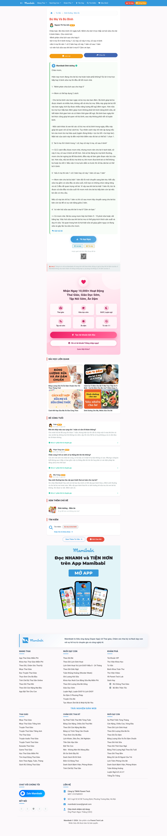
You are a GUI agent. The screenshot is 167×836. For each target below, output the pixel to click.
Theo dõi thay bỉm (115, 753)
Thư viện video (113, 673)
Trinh (57, 424)
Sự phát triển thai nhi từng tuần (77, 720)
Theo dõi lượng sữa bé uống (75, 684)
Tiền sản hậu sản (70, 742)
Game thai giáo (25, 750)
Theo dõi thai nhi (26, 684)
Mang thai (41, 3)
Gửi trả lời (57, 231)
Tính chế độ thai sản (72, 768)
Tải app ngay (83, 239)
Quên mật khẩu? (83, 349)
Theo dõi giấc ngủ (71, 669)
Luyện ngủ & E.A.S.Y (115, 772)
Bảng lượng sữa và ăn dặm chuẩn (121, 738)
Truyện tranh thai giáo (28, 742)
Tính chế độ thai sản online (31, 680)
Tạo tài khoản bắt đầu (83, 335)
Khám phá (68, 3)
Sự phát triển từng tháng (118, 720)
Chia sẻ (100, 55)
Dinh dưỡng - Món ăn (72, 13)
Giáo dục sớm (69, 688)
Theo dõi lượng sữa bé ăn (118, 731)
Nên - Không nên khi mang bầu (76, 750)
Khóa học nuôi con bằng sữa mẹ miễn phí (81, 680)
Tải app (129, 3)
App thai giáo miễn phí (29, 658)
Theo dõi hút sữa (114, 742)
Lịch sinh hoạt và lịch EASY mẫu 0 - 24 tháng (82, 665)
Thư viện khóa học (115, 662)
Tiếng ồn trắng (113, 776)
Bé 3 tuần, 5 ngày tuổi (59, 477)
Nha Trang (59, 475)
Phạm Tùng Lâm (61, 450)
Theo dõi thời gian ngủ (117, 746)
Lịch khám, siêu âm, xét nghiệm (76, 738)
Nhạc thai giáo (25, 669)
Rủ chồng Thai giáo (119, 684)
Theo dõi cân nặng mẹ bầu (30, 688)
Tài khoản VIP (113, 658)
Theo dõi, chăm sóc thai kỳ (30, 665)
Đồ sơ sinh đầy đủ (71, 753)
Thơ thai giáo (25, 735)
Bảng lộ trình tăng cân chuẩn (76, 731)
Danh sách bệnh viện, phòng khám (77, 765)
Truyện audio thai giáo (28, 738)
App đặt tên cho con (28, 691)
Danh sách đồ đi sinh (72, 757)
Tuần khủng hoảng (115, 768)
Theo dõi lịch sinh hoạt (73, 662)
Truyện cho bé (69, 699)
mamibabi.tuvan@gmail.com (80, 804)
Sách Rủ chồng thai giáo (29, 765)
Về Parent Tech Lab (115, 677)
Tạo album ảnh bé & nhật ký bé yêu (78, 703)
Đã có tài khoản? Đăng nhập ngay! (83, 343)
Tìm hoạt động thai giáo (29, 757)
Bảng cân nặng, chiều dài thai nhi (77, 724)
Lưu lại (66, 56)
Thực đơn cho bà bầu (28, 677)
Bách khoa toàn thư (115, 669)
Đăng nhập (141, 3)
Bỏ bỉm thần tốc (118, 688)
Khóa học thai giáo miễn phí (31, 662)
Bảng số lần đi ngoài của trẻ (119, 757)
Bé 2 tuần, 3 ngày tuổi (59, 427)
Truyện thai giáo (26, 727)
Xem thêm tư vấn (74, 539)
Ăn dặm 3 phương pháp (73, 695)
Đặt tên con (68, 746)
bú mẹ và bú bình (70, 527)
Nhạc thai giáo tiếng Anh (30, 724)
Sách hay (111, 680)
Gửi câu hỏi (96, 539)
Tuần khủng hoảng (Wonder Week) (77, 673)
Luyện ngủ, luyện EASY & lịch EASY (78, 691)
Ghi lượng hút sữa (71, 677)
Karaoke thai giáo (26, 746)
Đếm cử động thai (71, 761)
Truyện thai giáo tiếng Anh (30, 731)
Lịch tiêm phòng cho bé (117, 761)
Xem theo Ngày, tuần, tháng (31, 761)
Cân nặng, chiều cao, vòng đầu (120, 724)
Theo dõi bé (68, 658)
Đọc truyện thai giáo (28, 673)
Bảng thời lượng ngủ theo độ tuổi (122, 750)
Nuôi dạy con (55, 3)
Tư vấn (58, 13)
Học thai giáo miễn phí (29, 753)
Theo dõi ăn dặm (114, 735)
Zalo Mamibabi (31, 793)
